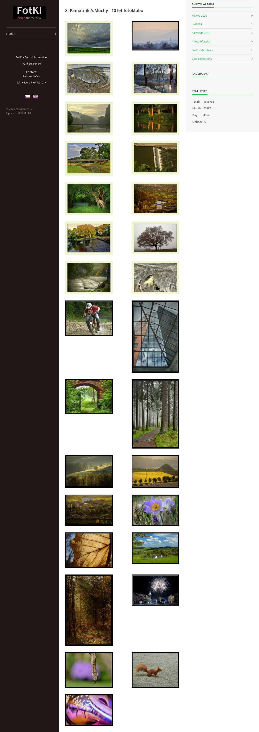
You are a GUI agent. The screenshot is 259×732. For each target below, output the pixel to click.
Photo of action (201, 41)
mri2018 (197, 24)
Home (10, 34)
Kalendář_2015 (201, 33)
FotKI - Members (202, 50)
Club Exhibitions (202, 59)
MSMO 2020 (199, 15)
